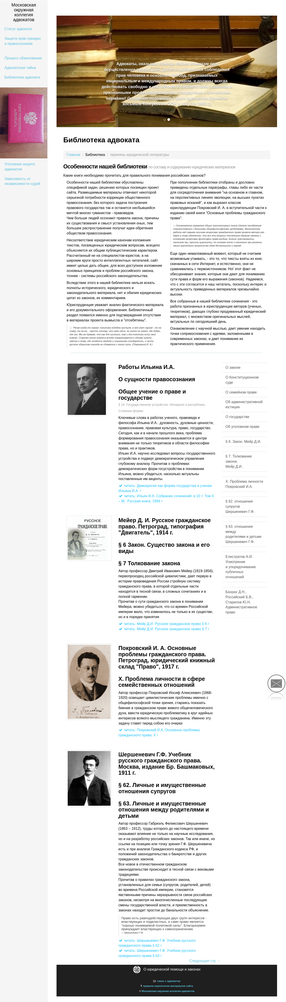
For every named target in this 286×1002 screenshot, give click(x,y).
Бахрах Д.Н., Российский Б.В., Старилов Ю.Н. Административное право (241, 602)
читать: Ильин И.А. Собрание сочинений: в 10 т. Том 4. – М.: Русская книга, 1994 (166, 498)
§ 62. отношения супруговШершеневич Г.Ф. (239, 506)
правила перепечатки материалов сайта (168, 986)
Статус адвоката (18, 29)
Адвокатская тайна (20, 68)
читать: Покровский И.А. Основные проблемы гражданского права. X (159, 732)
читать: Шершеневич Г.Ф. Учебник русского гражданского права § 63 (157, 953)
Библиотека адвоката (22, 77)
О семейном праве (241, 392)
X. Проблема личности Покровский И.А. (244, 484)
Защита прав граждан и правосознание (22, 41)
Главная (73, 155)
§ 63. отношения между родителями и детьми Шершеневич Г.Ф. (243, 534)
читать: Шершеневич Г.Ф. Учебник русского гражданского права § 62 (157, 943)
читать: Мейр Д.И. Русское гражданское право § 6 (163, 624)
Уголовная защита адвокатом (19, 166)
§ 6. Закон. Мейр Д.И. (243, 441)
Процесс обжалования (23, 58)
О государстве (237, 417)
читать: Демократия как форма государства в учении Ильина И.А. (165, 488)
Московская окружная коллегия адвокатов (168, 991)
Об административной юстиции (244, 404)
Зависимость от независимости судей (22, 181)
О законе (232, 367)
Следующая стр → (204, 961)
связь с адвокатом (168, 981)
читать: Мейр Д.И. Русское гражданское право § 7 (163, 629)
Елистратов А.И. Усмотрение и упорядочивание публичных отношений (240, 567)
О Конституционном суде (242, 379)
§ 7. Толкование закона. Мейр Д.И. (238, 461)
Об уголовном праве (242, 427)
